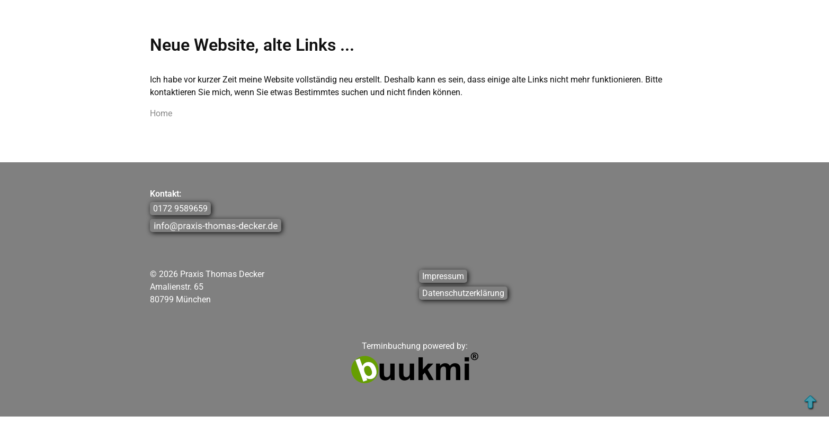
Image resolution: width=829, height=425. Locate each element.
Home (161, 113)
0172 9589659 (180, 209)
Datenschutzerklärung (463, 293)
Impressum (443, 276)
